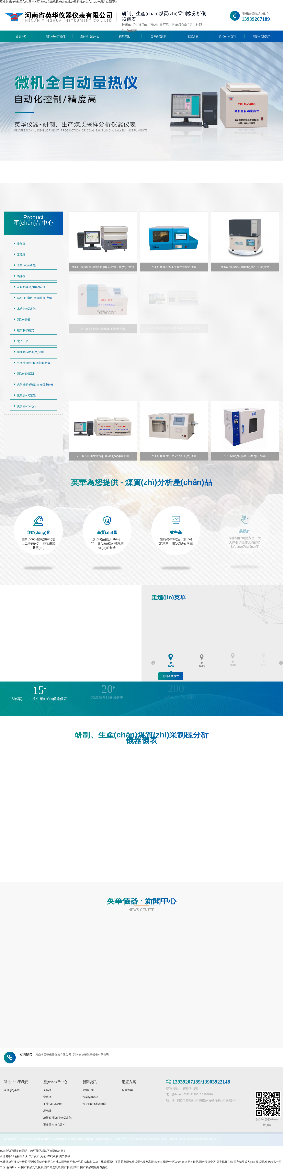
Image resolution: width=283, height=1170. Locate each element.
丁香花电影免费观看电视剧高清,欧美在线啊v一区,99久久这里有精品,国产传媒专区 (165, 1161)
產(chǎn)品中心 (89, 36)
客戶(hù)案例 (159, 36)
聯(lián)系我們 (261, 36)
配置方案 (192, 36)
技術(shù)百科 (227, 36)
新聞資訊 (124, 36)
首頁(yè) (21, 36)
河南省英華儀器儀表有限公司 (53, 1054)
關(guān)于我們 (55, 36)
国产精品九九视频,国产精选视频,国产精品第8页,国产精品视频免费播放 (64, 1167)
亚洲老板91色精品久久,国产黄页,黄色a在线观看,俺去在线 (35, 1156)
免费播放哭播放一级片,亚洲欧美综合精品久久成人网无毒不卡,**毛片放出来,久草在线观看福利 (57, 1161)
